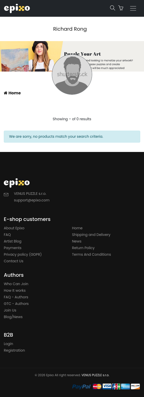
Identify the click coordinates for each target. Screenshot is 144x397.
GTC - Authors (16, 303)
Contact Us (13, 261)
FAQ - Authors (16, 297)
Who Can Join (16, 283)
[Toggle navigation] (133, 8)
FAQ (7, 234)
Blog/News (13, 316)
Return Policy (83, 247)
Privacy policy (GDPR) (23, 254)
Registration (14, 350)
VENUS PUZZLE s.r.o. (95, 375)
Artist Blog (13, 241)
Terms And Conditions (91, 254)
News (76, 241)
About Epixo (14, 228)
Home (12, 93)
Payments (13, 247)
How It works (15, 290)
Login (8, 343)
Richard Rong (70, 28)
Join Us (10, 310)
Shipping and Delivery (91, 234)
